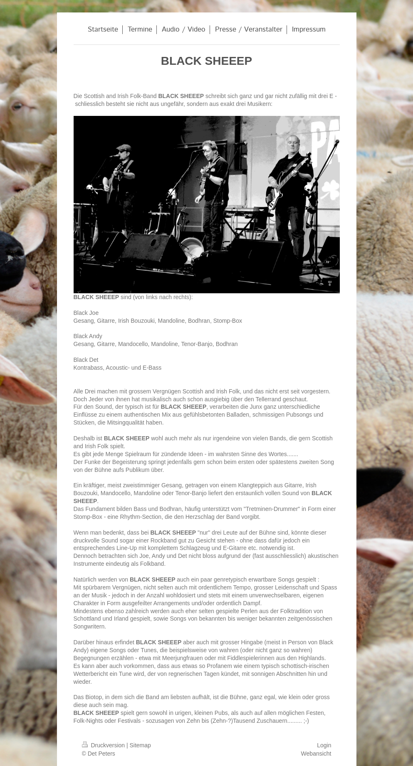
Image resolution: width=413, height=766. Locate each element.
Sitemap (140, 745)
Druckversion (104, 745)
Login (324, 745)
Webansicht (316, 753)
